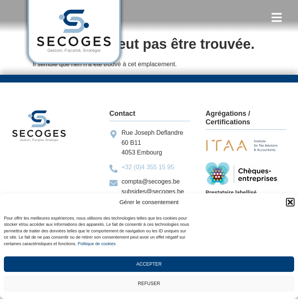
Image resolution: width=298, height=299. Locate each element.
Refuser (149, 283)
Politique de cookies (97, 243)
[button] (290, 202)
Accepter (148, 264)
